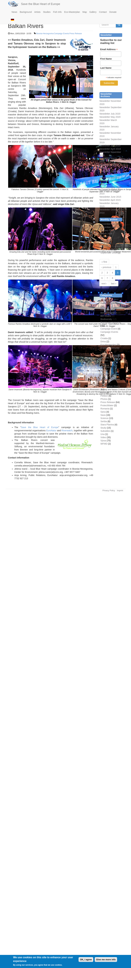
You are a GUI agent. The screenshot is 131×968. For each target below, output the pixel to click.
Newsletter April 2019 (110, 149)
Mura (103, 392)
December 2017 (108, 227)
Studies (47, 12)
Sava (103, 415)
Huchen (104, 360)
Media (103, 383)
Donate (112, 12)
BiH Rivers (105, 316)
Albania (104, 300)
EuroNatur (51, 430)
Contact (103, 12)
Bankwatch (105, 309)
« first (104, 262)
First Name (106, 59)
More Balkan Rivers (110, 386)
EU (101, 354)
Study (103, 427)
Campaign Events (61, 33)
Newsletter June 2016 (110, 187)
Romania (104, 408)
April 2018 (105, 236)
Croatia (104, 338)
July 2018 (105, 246)
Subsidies (105, 431)
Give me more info (106, 960)
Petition (104, 396)
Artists (37, 12)
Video (103, 437)
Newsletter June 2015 (110, 197)
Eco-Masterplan (72, 12)
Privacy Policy (109, 490)
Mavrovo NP (106, 380)
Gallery (92, 12)
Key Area (105, 367)
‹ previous (106, 267)
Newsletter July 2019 (109, 145)
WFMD (103, 443)
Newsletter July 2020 (109, 113)
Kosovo (104, 370)
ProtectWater (106, 405)
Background (26, 12)
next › (104, 283)
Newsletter (104, 171)
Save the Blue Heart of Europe (40, 4)
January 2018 (107, 230)
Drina (103, 341)
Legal (103, 376)
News (14, 12)
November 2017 (108, 224)
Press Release (75, 33)
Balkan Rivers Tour (109, 303)
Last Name (105, 68)
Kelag (103, 364)
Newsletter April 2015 (110, 200)
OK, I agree (86, 960)
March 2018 (106, 233)
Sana (103, 412)
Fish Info (57, 12)
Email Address (109, 49)
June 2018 (105, 243)
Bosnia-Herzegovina (45, 33)
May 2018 (105, 240)
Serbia (103, 421)
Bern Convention (108, 312)
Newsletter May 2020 (110, 117)
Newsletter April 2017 (110, 177)
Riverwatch (67, 430)
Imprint (120, 490)
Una (102, 434)
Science (104, 418)
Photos (103, 399)
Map (85, 12)
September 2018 (108, 252)
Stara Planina (107, 424)
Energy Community (109, 348)
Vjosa (103, 440)
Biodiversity (106, 319)
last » (113, 283)
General (104, 357)
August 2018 (106, 249)
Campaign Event (108, 328)
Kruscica (104, 373)
